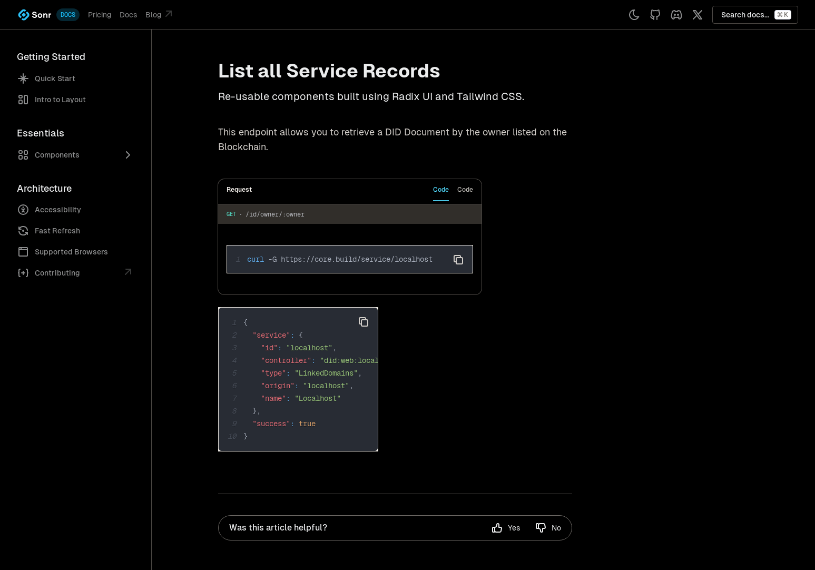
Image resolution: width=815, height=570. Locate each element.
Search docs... (756, 14)
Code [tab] (441, 189)
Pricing (99, 15)
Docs (128, 15)
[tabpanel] (350, 249)
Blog (160, 13)
